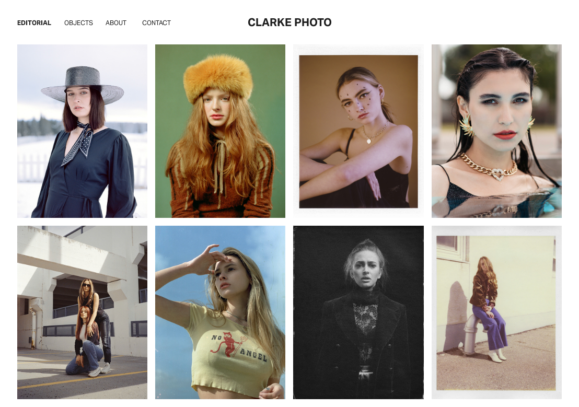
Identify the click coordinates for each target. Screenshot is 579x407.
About (116, 23)
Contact (156, 23)
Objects (78, 23)
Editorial (34, 23)
